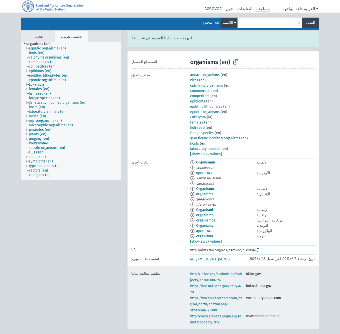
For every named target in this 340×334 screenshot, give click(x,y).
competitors (199, 96)
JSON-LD (225, 259)
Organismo (205, 189)
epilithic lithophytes (206, 106)
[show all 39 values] (206, 241)
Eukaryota (198, 117)
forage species (202, 133)
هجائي (38, 36)
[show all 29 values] (206, 154)
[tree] (71, 111)
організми (204, 173)
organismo (204, 215)
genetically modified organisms (215, 138)
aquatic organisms (205, 75)
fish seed (197, 128)
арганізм (203, 231)
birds (194, 80)
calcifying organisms (206, 85)
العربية (309, 8)
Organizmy (204, 226)
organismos (205, 220)
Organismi (204, 210)
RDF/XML (197, 259)
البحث (310, 23)
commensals (200, 91)
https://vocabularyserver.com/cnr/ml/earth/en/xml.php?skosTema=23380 (216, 304)
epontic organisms (205, 112)
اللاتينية (228, 23)
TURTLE (211, 259)
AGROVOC (213, 8)
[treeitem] (40, 44)
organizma (204, 236)
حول (229, 8)
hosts (194, 143)
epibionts (197, 101)
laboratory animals (205, 149)
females (196, 122)
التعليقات (244, 8)
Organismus (206, 162)
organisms (204, 194)
